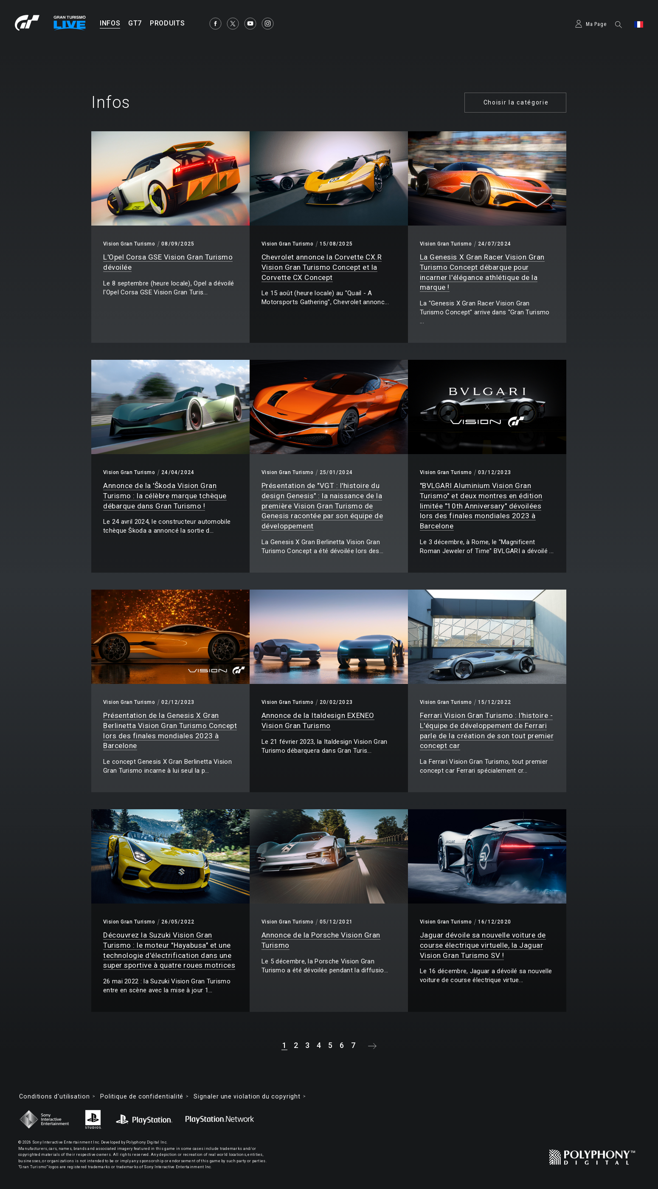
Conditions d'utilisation (54, 1096)
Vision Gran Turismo (129, 243)
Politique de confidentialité (141, 1096)
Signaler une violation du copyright (247, 1096)
